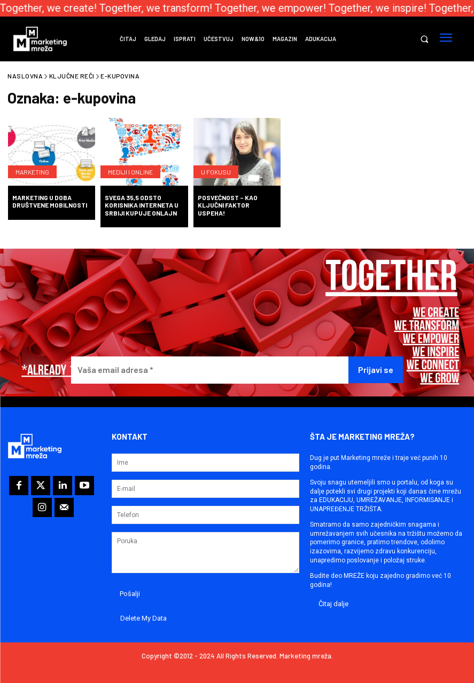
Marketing (32, 172)
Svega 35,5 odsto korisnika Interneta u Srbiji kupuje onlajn (141, 205)
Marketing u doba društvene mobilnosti (49, 201)
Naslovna (25, 76)
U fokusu (216, 172)
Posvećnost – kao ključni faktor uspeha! (228, 205)
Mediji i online (130, 172)
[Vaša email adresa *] (209, 370)
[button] (424, 39)
